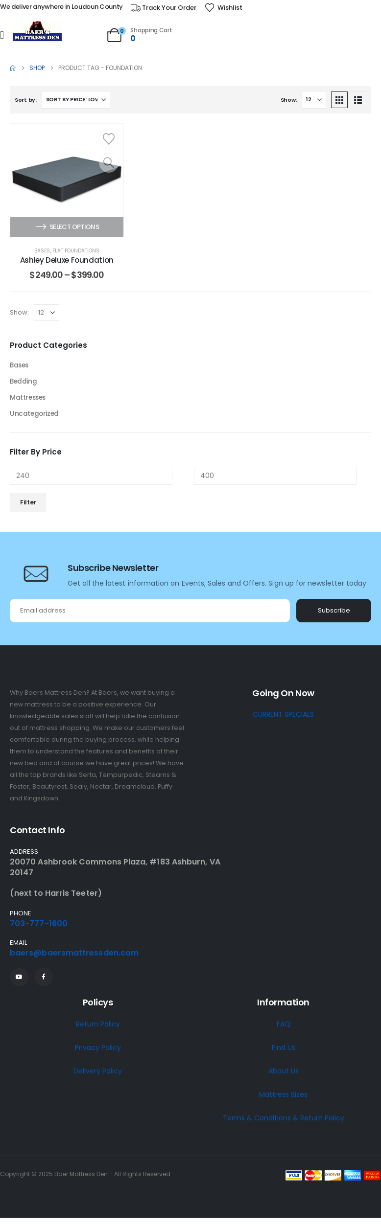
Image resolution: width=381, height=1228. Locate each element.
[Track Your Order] (163, 8)
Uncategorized (35, 416)
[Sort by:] (76, 100)
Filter (28, 504)
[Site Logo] (37, 31)
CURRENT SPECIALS (283, 717)
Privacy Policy (98, 1050)
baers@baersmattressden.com (74, 955)
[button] (339, 99)
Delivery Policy (97, 1073)
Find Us (283, 1050)
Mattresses (29, 399)
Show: (289, 100)
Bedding (24, 382)
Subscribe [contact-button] (334, 612)
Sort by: (26, 100)
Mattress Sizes (283, 1097)
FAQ (283, 1026)
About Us (283, 1073)
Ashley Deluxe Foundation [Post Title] (67, 260)
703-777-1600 (39, 926)
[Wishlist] (223, 8)
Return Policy (98, 1026)
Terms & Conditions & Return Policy (283, 1120)
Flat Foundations (75, 250)
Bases (42, 250)
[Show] (314, 100)
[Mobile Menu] (2, 35)
